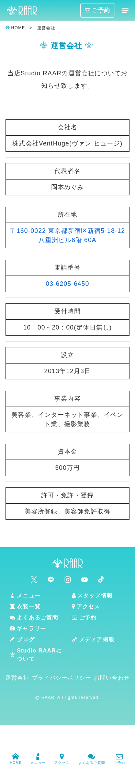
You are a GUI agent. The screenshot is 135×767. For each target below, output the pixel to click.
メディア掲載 (93, 640)
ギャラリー (28, 628)
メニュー (38, 758)
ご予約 (119, 758)
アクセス (62, 758)
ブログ (22, 640)
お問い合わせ (112, 678)
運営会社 (17, 678)
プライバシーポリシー (61, 678)
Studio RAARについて (36, 655)
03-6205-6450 (67, 283)
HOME (16, 758)
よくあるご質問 (91, 758)
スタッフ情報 (92, 596)
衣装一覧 (25, 607)
